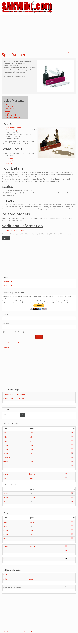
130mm (5, 493)
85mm (5, 498)
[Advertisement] (39, 31)
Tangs (31, 478)
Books (5, 575)
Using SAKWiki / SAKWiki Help (13, 399)
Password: (6, 323)
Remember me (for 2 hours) (13, 332)
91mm (5, 449)
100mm (5, 441)
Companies (33, 575)
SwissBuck (7, 559)
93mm (5, 445)
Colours (31, 579)
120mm (5, 526)
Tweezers (9, 159)
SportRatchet (13, 54)
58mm (5, 462)
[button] (68, 53)
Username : (6, 314)
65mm (5, 502)
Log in (39, 337)
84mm (5, 453)
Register (7, 347)
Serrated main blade (13, 128)
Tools (5, 478)
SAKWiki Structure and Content (14, 394)
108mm (5, 437)
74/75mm (6, 458)
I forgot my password (11, 343)
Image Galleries (16, 632)
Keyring (9, 163)
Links (5, 579)
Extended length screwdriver (16, 130)
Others (5, 466)
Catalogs (32, 474)
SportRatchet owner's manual (16, 230)
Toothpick (9, 161)
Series (5, 474)
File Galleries (29, 632)
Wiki (6, 632)
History (5, 238)
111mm (5, 433)
